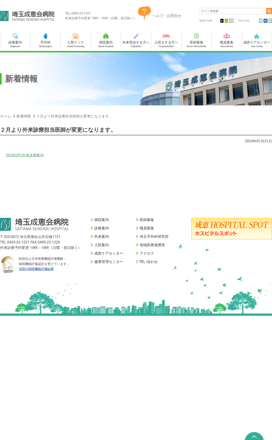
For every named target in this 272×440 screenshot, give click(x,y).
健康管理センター (108, 262)
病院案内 (101, 220)
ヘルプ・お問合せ (166, 16)
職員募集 (147, 228)
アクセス (147, 253)
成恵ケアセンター (108, 253)
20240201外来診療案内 (25, 155)
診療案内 (101, 228)
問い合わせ (149, 262)
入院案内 (101, 245)
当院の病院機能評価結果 (36, 269)
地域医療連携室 (152, 245)
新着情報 (23, 116)
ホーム (5, 116)
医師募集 (147, 220)
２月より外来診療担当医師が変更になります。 (74, 116)
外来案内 (101, 236)
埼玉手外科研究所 (154, 236)
